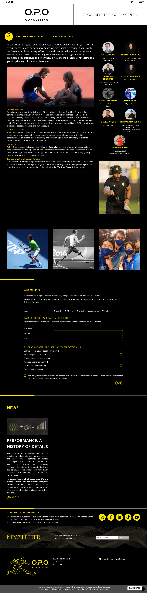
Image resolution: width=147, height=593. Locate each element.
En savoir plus (102, 589)
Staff (107, 311)
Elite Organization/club (89, 311)
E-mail (26, 338)
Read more (13, 497)
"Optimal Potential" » (67, 167)
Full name (28, 328)
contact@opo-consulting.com (114, 559)
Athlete (70, 311)
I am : (26, 311)
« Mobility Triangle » (49, 147)
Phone (27, 333)
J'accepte (135, 588)
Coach (58, 311)
